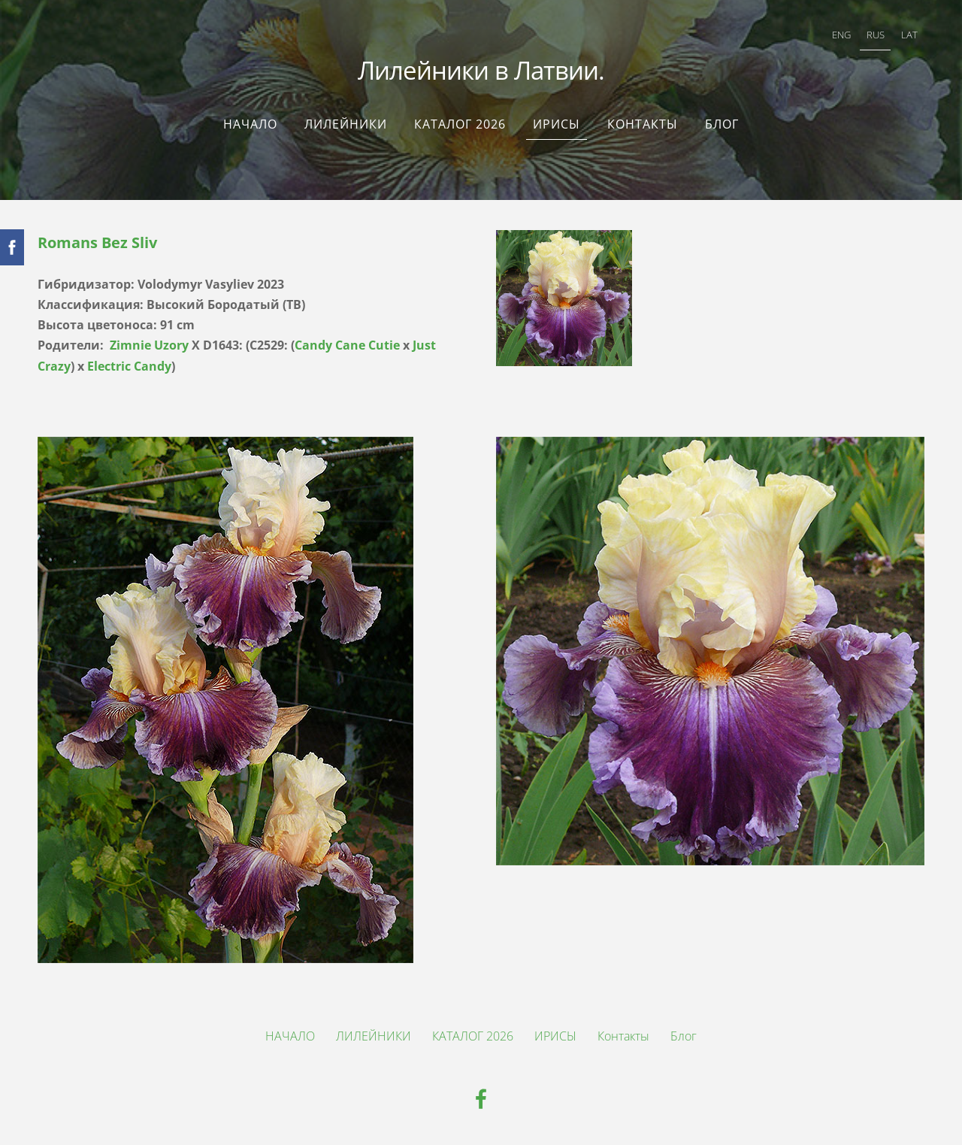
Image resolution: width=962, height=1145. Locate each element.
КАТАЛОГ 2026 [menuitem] (460, 124)
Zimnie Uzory (149, 345)
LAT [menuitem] (909, 34)
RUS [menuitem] (876, 34)
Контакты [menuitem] (642, 124)
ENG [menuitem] (841, 34)
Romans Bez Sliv (97, 242)
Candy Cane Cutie (347, 345)
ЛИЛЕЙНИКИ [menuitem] (345, 124)
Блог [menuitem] (722, 124)
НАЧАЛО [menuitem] (250, 124)
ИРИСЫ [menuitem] (556, 124)
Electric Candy (129, 366)
